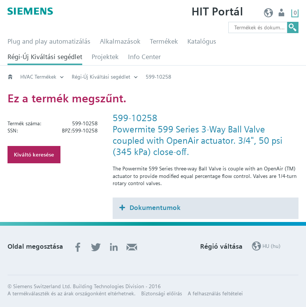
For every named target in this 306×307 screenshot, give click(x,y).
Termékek (164, 41)
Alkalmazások (120, 41)
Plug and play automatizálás (49, 41)
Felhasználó (282, 14)
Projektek (105, 57)
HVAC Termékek (38, 77)
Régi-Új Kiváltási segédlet (45, 57)
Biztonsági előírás (161, 293)
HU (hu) (268, 14)
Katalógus (201, 41)
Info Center (144, 57)
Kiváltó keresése (34, 155)
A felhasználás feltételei (215, 293)
